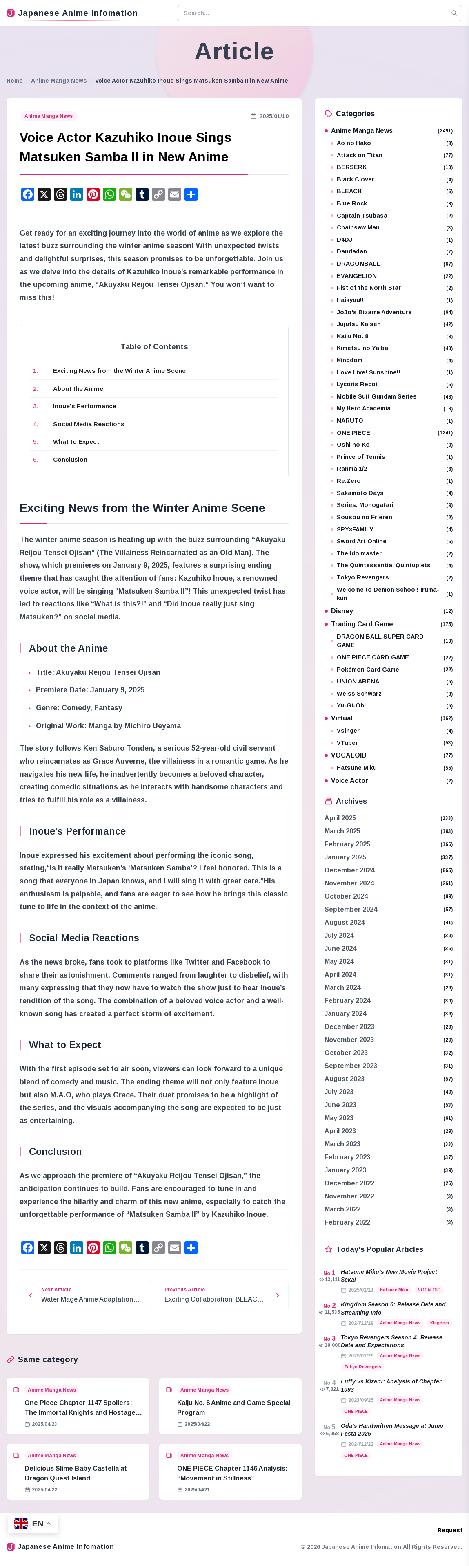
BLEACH (392, 191)
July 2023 (339, 1091)
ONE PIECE (392, 432)
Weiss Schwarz (392, 693)
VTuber (392, 743)
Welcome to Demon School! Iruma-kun (392, 594)
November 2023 (349, 1039)
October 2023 (346, 1052)
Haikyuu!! (392, 300)
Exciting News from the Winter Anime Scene (119, 370)
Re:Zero (392, 481)
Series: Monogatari (392, 505)
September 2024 (351, 909)
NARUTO (392, 420)
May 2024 (339, 961)
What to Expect (76, 441)
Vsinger (392, 730)
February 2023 (347, 1157)
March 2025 (342, 831)
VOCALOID (389, 755)
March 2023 (342, 1144)
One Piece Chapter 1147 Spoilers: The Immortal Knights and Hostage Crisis (80, 1412)
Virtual (389, 718)
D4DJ (392, 239)
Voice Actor (389, 780)
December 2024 (349, 870)
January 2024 (345, 1013)
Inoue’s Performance (84, 406)
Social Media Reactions (88, 424)
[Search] (454, 13)
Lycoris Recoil (392, 384)
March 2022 (342, 1209)
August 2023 (345, 1078)
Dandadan (392, 251)
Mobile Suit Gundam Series (392, 396)
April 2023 (340, 1131)
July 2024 (339, 935)
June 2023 (340, 1104)
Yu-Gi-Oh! (392, 705)
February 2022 (347, 1222)
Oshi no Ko (392, 444)
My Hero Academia (392, 408)
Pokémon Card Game (392, 669)
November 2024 (349, 883)
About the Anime (78, 388)
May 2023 (339, 1117)
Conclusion (70, 459)
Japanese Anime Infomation (72, 13)
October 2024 (346, 896)
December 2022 (349, 1183)
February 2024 (347, 1000)
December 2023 (349, 1026)
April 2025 (340, 818)
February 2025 (347, 844)
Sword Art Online (392, 541)
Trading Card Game (389, 624)
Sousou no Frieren (392, 517)
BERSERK (392, 167)
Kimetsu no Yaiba (392, 348)
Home (15, 80)
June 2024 (340, 948)
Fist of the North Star (392, 287)
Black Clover (392, 179)
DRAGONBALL (392, 263)
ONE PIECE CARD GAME (392, 657)
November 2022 (349, 1196)
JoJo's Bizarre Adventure (392, 312)
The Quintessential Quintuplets (392, 565)
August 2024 (345, 922)
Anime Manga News (59, 80)
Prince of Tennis (392, 457)
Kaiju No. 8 (392, 336)
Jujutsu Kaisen (392, 324)
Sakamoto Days (392, 493)
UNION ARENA (392, 681)
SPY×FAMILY (392, 529)
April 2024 (340, 974)
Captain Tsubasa (392, 215)
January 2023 (345, 1170)
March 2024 (342, 987)
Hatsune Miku (392, 767)
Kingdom (392, 360)
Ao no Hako (392, 143)
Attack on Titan (392, 155)
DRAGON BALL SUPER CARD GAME (392, 641)
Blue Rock (392, 203)
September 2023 (351, 1065)
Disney (389, 611)
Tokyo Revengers (392, 577)
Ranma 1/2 (392, 468)
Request (450, 1530)
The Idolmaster (392, 553)
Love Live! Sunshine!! (392, 372)
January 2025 (345, 857)
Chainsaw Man (392, 227)
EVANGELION (392, 276)
